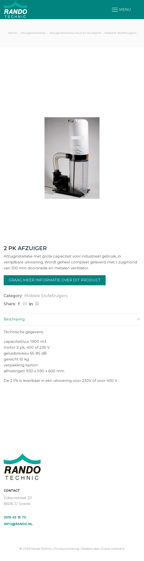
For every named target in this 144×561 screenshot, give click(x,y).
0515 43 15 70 (15, 517)
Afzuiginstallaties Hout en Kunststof (75, 33)
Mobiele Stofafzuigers (120, 33)
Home (12, 33)
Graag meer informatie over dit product (55, 280)
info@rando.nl (18, 524)
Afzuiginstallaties (33, 33)
